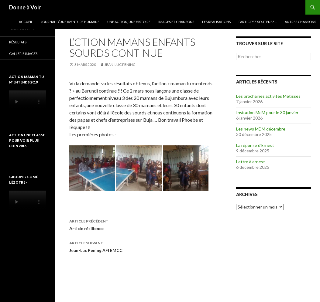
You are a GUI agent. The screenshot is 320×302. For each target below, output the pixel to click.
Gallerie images (23, 54)
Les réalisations (216, 22)
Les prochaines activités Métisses (268, 96)
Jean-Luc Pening (120, 64)
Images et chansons (176, 22)
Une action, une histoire (128, 22)
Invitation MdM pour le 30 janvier (267, 112)
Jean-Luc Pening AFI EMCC (141, 246)
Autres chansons (300, 22)
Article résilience (141, 224)
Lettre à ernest (250, 161)
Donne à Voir (25, 7)
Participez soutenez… (258, 22)
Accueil (26, 22)
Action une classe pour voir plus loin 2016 (27, 140)
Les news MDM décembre (260, 128)
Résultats (17, 42)
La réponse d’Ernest (255, 145)
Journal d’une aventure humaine (70, 22)
